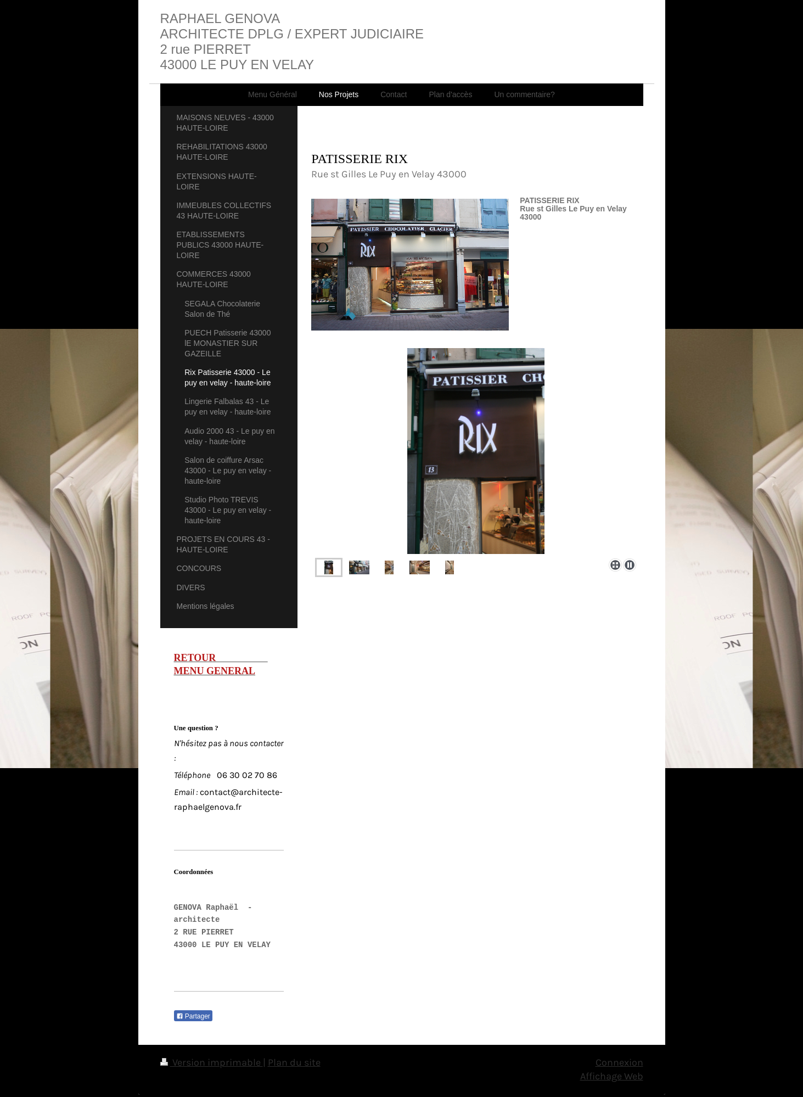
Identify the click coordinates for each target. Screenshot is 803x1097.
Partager (193, 1016)
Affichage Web (611, 1076)
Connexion (619, 1062)
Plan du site (294, 1062)
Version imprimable (211, 1062)
